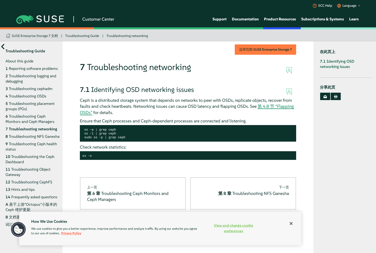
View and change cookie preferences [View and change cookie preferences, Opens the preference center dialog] (233, 228)
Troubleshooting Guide (82, 36)
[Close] (291, 223)
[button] (18, 229)
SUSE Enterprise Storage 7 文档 (35, 36)
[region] (160, 228)
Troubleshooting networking (127, 36)
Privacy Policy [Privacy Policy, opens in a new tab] (71, 233)
